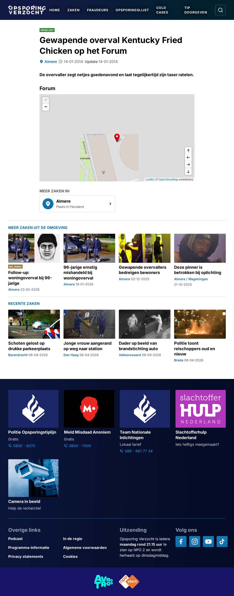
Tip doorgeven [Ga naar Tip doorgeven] (195, 10)
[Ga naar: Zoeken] (220, 10)
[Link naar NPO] (129, 582)
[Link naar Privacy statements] (33, 556)
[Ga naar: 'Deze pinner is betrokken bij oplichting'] (200, 263)
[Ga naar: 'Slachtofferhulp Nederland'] (201, 418)
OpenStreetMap (168, 179)
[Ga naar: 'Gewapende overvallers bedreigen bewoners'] (144, 263)
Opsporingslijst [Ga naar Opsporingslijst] (132, 10)
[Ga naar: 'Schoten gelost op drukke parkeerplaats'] (34, 336)
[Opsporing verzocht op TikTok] (222, 541)
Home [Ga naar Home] (54, 10)
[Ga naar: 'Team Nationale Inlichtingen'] (145, 422)
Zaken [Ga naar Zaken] (73, 10)
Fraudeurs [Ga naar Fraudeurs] (97, 10)
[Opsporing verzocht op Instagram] (194, 541)
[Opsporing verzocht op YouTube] (208, 541)
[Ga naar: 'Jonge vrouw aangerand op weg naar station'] (89, 336)
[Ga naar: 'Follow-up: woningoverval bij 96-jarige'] (34, 263)
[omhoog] (188, 151)
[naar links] (188, 157)
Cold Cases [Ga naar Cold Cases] (162, 10)
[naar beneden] (188, 171)
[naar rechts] (188, 164)
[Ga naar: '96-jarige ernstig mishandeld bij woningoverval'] (89, 263)
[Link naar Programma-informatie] (33, 547)
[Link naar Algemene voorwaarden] (88, 547)
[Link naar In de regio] (88, 538)
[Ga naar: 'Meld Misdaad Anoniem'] (89, 419)
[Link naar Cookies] (88, 556)
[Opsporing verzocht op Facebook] (181, 541)
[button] (117, 137)
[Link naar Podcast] (33, 538)
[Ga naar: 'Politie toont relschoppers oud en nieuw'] (200, 336)
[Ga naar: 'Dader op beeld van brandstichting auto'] (144, 336)
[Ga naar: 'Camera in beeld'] (33, 485)
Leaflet (150, 179)
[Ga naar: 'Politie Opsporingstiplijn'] (33, 419)
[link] (77, 203)
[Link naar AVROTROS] (103, 582)
